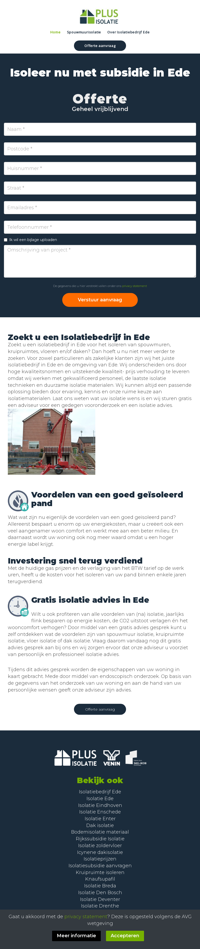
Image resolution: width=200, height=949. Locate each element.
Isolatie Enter (100, 819)
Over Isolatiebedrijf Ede (128, 32)
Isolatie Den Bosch (100, 892)
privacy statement (134, 286)
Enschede (109, 812)
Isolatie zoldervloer (100, 845)
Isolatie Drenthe (100, 906)
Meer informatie (76, 936)
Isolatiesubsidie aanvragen (100, 866)
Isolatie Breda (100, 886)
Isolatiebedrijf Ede (100, 792)
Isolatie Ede (100, 798)
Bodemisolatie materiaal (100, 832)
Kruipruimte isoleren (100, 872)
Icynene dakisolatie (100, 852)
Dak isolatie (100, 825)
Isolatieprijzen (100, 859)
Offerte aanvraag (100, 45)
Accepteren (125, 936)
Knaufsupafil (100, 879)
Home (55, 32)
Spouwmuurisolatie (84, 32)
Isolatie (88, 812)
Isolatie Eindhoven (100, 805)
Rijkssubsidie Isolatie (100, 839)
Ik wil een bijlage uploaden (30, 239)
